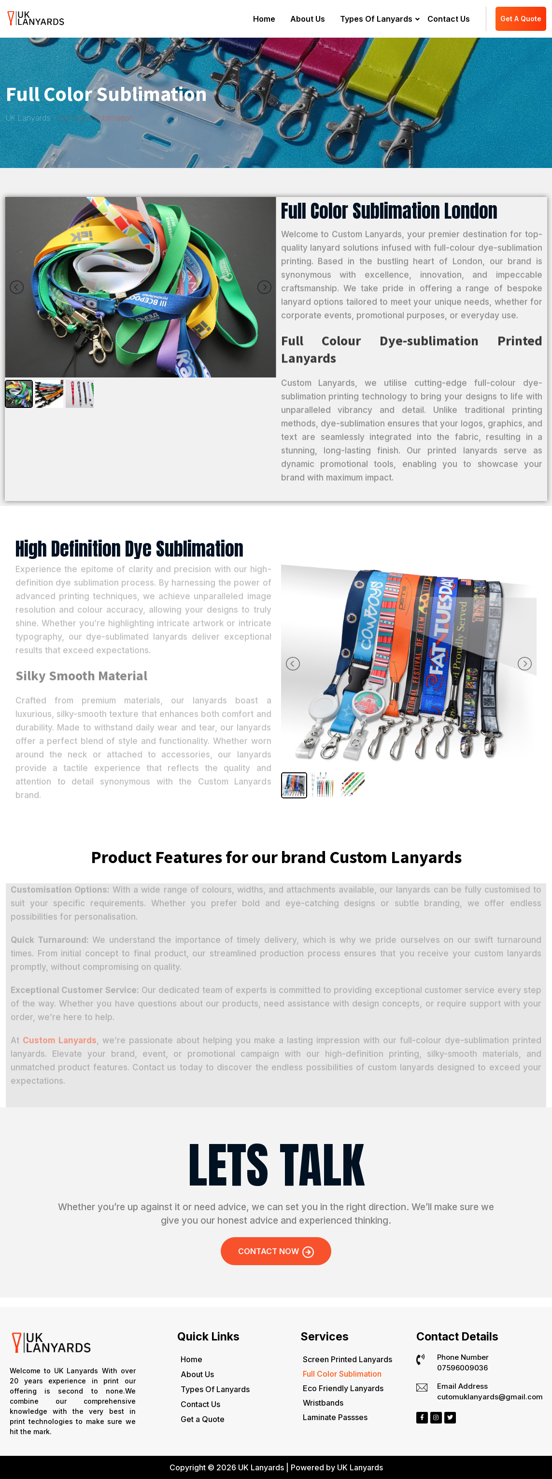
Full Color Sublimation (342, 1374)
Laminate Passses (335, 1417)
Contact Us (448, 19)
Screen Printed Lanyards (347, 1359)
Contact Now (276, 1258)
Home (264, 19)
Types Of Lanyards (376, 19)
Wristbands (323, 1403)
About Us (307, 19)
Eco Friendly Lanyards (343, 1388)
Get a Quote (203, 1419)
